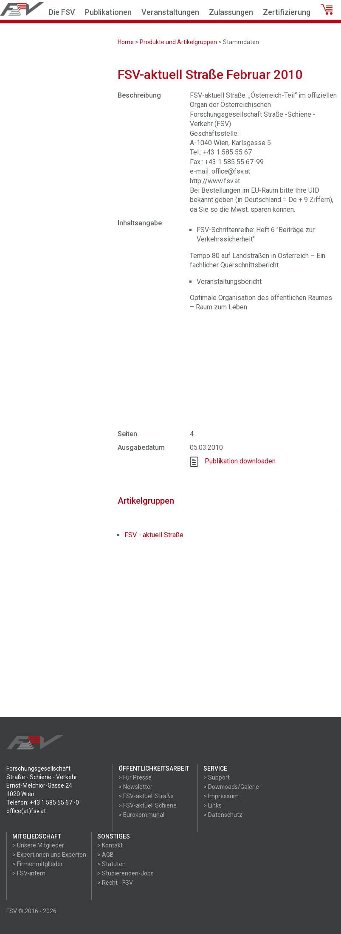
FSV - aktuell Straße (153, 535)
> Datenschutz (222, 814)
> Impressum (221, 796)
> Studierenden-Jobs (125, 873)
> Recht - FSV (115, 882)
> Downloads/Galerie (231, 786)
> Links (212, 805)
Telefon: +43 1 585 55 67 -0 (42, 802)
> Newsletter (135, 786)
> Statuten (111, 864)
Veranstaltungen (170, 12)
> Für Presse (135, 777)
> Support (216, 777)
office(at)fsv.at (26, 811)
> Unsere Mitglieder (38, 845)
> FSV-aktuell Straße (146, 796)
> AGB (105, 854)
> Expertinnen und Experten (49, 854)
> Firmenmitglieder (37, 864)
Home (126, 42)
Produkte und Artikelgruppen (178, 42)
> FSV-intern (28, 873)
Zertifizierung (286, 12)
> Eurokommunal (141, 814)
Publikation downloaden (240, 461)
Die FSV (62, 12)
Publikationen (108, 12)
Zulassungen (231, 12)
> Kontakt (110, 845)
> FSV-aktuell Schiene (147, 805)
